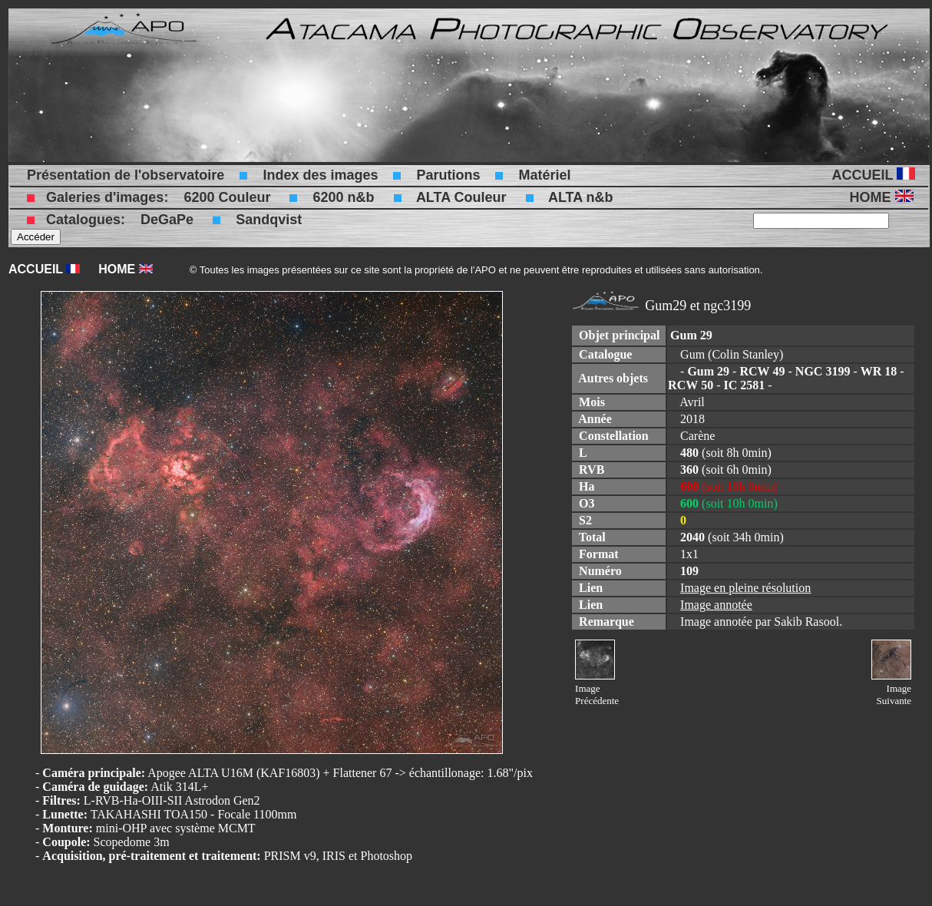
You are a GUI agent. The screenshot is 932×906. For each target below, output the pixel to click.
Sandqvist (269, 219)
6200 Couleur (226, 197)
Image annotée (716, 604)
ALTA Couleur (461, 197)
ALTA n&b (580, 197)
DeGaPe (166, 219)
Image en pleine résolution (745, 587)
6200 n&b (343, 197)
